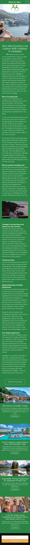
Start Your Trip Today (15, 382)
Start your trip (15, 540)
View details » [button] (15, 416)
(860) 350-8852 (15, 2)
